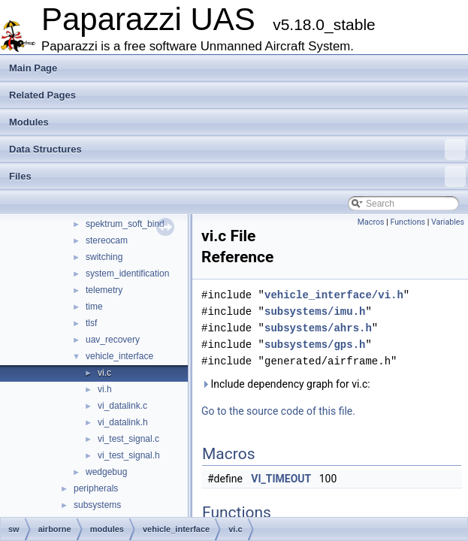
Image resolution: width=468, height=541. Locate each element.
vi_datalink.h (123, 422)
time (94, 306)
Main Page (33, 68)
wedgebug (106, 472)
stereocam (107, 240)
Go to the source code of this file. (278, 411)
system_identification (127, 273)
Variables (447, 222)
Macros (371, 222)
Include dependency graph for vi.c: (285, 384)
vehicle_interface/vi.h (333, 295)
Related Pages (42, 95)
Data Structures (237, 149)
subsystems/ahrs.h (318, 328)
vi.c (104, 372)
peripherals (96, 488)
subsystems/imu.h (314, 311)
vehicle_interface (119, 356)
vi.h (105, 389)
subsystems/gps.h (314, 344)
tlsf (91, 323)
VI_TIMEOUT (281, 479)
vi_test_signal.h (129, 455)
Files (237, 176)
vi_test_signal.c (128, 439)
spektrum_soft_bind (125, 224)
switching (104, 257)
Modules (29, 122)
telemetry (104, 290)
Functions (407, 222)
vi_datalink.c (122, 405)
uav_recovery (113, 339)
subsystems (97, 505)
